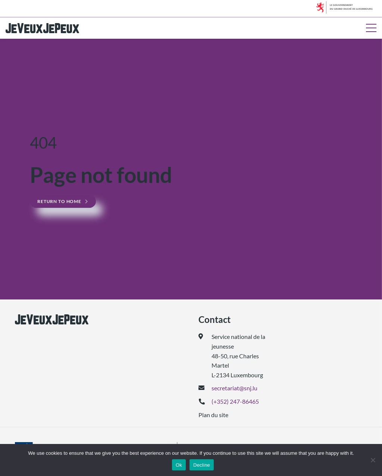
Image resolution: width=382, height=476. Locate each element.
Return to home (59, 201)
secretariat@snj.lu (234, 387)
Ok (179, 465)
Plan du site (213, 414)
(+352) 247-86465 (235, 401)
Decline (201, 465)
